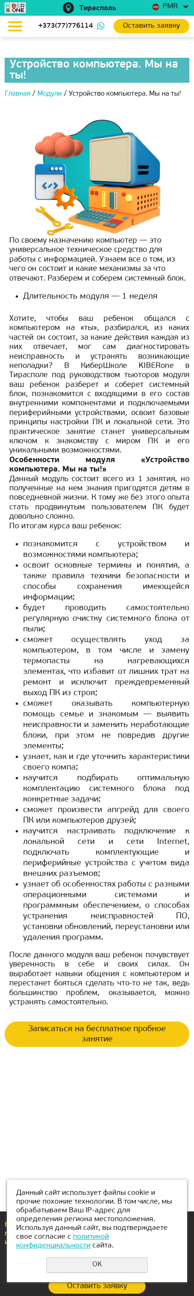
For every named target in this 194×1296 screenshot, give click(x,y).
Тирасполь (97, 8)
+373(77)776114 (65, 26)
